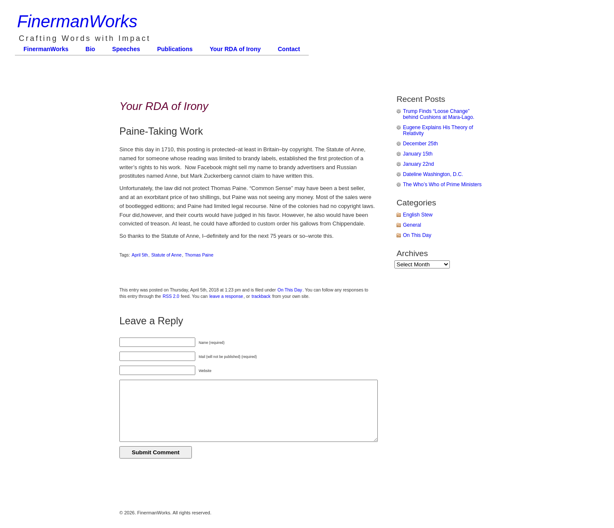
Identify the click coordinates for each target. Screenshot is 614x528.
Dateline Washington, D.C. (433, 174)
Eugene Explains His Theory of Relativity (438, 130)
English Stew (417, 215)
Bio (91, 49)
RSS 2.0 (171, 296)
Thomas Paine (199, 255)
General (412, 225)
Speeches (126, 49)
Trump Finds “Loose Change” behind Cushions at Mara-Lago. (438, 114)
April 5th (140, 255)
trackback (261, 296)
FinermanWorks (77, 21)
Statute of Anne (166, 255)
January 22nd (418, 164)
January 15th (417, 154)
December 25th (420, 144)
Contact (289, 49)
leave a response (226, 296)
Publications (174, 49)
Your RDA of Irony (235, 49)
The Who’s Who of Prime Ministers (442, 185)
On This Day (290, 290)
